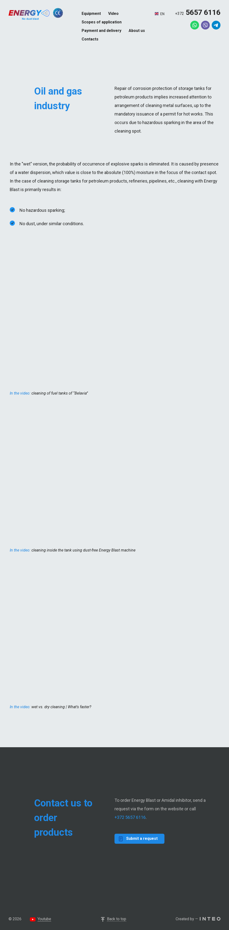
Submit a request (138, 838)
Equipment (91, 13)
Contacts (90, 39)
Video (113, 13)
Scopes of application (102, 22)
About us (137, 30)
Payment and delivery (101, 30)
